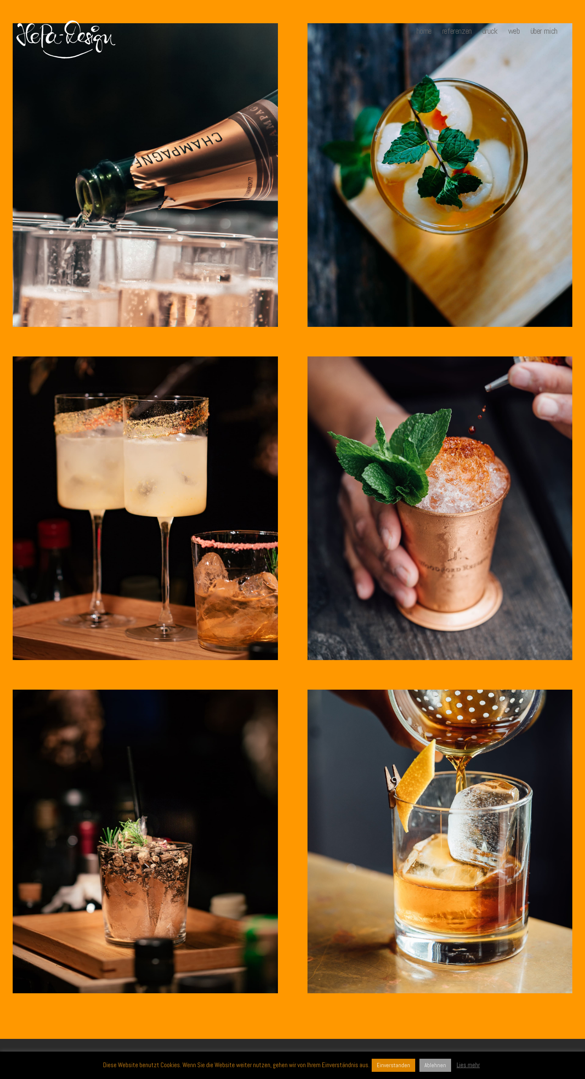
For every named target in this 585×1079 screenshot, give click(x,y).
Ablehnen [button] (435, 1065)
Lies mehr (468, 1065)
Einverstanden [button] (393, 1065)
